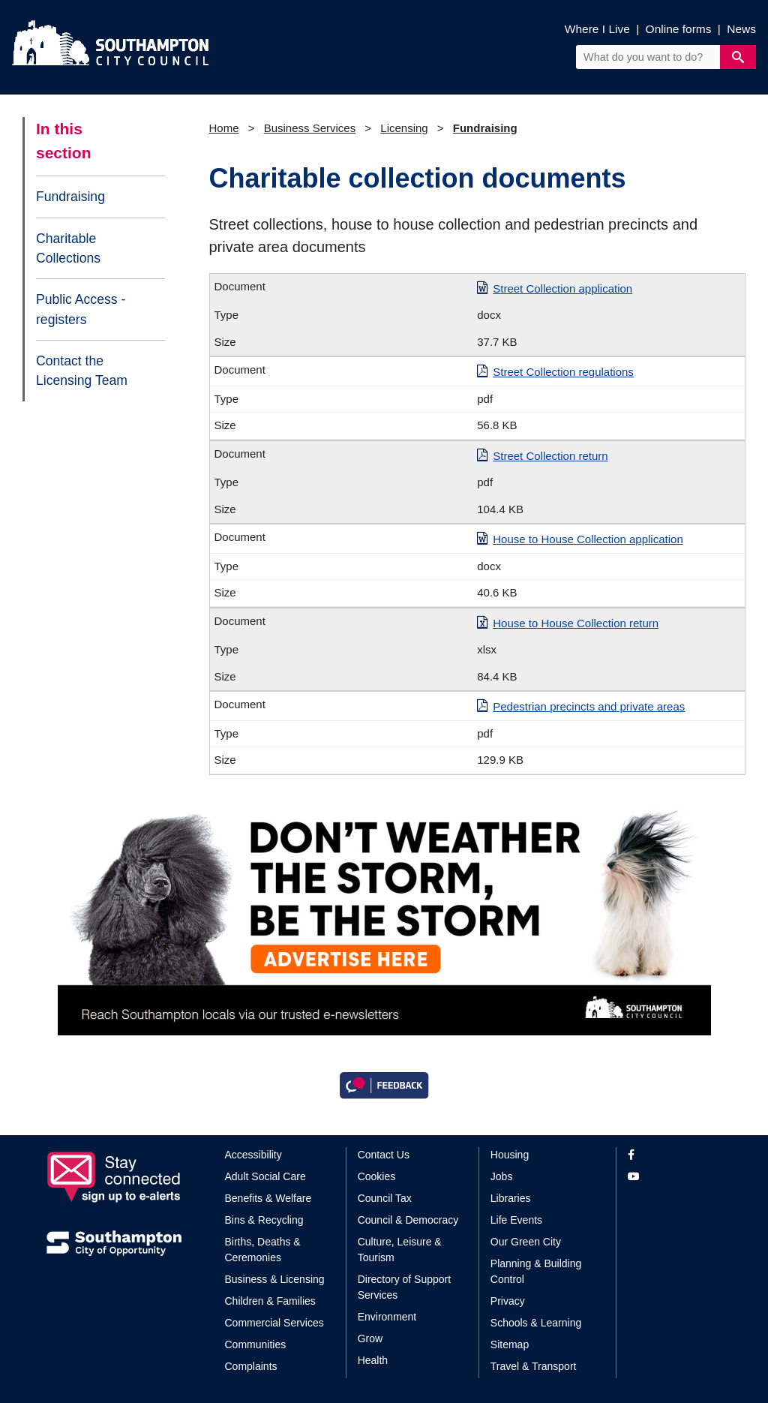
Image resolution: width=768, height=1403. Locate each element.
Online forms (679, 29)
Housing (509, 1155)
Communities (255, 1344)
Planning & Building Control (535, 1271)
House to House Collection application (587, 539)
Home (224, 128)
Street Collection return (550, 455)
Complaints (251, 1366)
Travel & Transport (533, 1366)
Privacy (507, 1301)
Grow (370, 1338)
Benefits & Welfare (268, 1198)
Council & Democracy (408, 1220)
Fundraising (70, 196)
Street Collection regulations (563, 371)
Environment (387, 1317)
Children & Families (270, 1301)
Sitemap (509, 1344)
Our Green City (525, 1242)
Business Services (310, 128)
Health (373, 1360)
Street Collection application (562, 288)
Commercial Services (274, 1323)
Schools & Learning (535, 1323)
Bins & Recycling (264, 1220)
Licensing (404, 128)
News (741, 29)
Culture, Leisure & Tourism (400, 1249)
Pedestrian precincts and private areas (589, 706)
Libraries (510, 1198)
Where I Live (597, 29)
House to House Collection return (575, 623)
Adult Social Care (265, 1176)
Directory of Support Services (405, 1287)
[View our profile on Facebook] (675, 1155)
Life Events (516, 1220)
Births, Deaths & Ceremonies (263, 1249)
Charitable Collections (68, 248)
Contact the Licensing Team (82, 370)
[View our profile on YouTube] (675, 1177)
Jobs (501, 1176)
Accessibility (253, 1155)
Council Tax (385, 1198)
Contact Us (384, 1155)
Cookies (377, 1176)
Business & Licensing (275, 1279)
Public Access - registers (80, 309)
